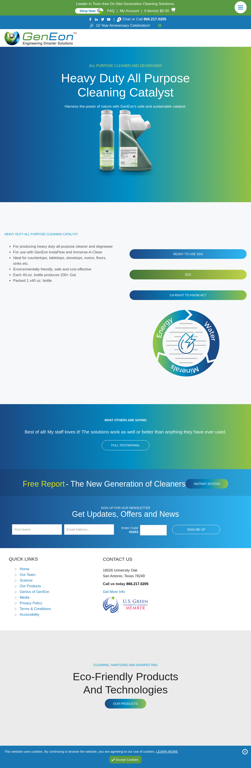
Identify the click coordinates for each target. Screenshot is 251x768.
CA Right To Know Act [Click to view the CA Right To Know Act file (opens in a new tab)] (188, 295)
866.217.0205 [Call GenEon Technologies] (155, 19)
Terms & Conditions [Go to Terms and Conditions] (35, 609)
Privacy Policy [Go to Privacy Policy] (31, 603)
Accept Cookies (127, 759)
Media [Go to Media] (25, 597)
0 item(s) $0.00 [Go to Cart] (156, 11)
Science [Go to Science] (26, 580)
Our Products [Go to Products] (30, 586)
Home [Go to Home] (24, 569)
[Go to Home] (39, 38)
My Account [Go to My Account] (129, 11)
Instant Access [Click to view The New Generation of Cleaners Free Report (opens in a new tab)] (207, 484)
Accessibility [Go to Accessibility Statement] (29, 614)
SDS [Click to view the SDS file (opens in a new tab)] (188, 274)
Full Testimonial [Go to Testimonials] (125, 445)
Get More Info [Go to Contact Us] (114, 592)
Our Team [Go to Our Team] (27, 575)
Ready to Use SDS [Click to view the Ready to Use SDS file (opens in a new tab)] (188, 254)
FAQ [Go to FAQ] (111, 11)
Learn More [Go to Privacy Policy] (167, 751)
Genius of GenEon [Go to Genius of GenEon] (34, 592)
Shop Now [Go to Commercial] (87, 11)
